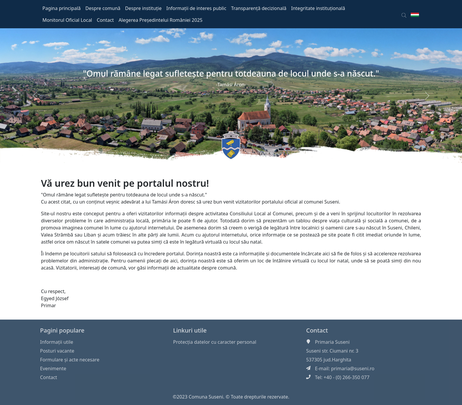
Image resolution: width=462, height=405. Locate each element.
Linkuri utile (190, 330)
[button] (404, 14)
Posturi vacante (57, 351)
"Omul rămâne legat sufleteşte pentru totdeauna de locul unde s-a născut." (231, 73)
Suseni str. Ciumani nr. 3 (332, 351)
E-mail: (323, 368)
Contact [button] (105, 20)
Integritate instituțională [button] (318, 8)
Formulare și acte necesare (69, 359)
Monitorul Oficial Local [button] (67, 20)
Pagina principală (61, 8)
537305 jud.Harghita (328, 359)
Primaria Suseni (332, 342)
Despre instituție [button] (143, 8)
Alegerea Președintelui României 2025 (160, 20)
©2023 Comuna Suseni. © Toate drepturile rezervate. (231, 397)
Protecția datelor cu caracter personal (214, 342)
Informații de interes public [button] (196, 8)
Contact (48, 377)
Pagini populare (62, 330)
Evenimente (53, 368)
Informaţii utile (56, 342)
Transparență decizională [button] (258, 8)
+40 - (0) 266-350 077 (346, 377)
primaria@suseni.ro (352, 368)
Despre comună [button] (103, 8)
